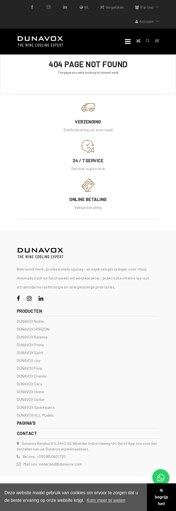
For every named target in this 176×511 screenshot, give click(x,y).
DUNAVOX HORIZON (33, 329)
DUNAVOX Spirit (30, 352)
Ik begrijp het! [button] (161, 497)
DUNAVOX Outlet (31, 399)
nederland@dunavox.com (60, 464)
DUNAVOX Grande (31, 376)
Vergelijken (112, 7)
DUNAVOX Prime (30, 344)
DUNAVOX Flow (29, 368)
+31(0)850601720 (51, 456)
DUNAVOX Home (30, 391)
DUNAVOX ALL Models (35, 415)
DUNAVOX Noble (30, 321)
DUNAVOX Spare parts (36, 407)
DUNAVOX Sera (29, 383)
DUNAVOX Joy (28, 360)
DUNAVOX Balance (32, 337)
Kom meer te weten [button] (106, 500)
